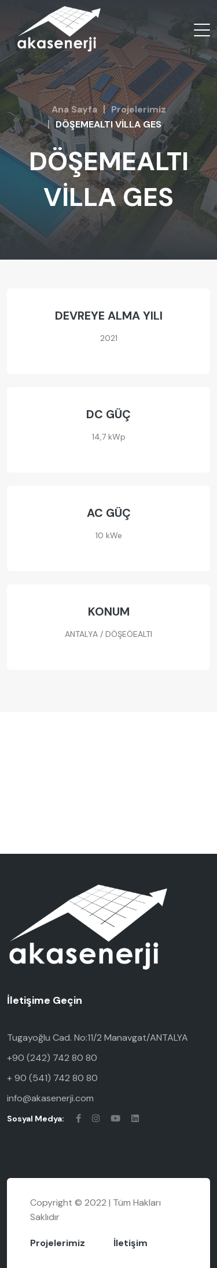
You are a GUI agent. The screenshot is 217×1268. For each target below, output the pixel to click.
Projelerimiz (138, 109)
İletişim (130, 1243)
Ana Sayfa (74, 109)
